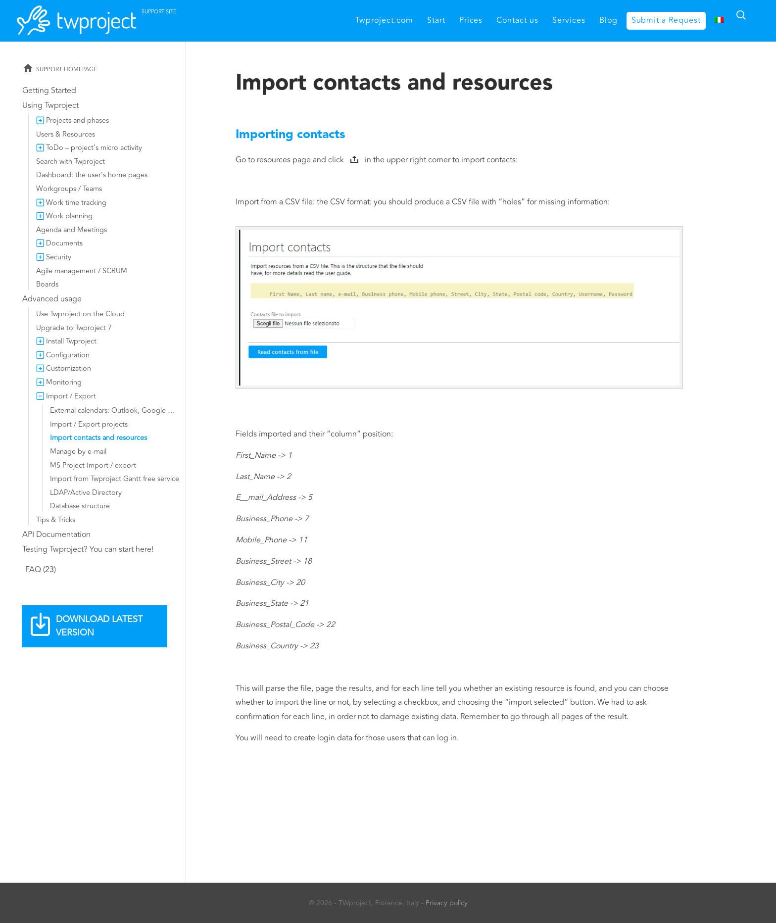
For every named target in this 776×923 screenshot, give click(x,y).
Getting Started (49, 91)
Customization (68, 368)
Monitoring (64, 382)
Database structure (80, 506)
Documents (64, 243)
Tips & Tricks (55, 520)
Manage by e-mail (78, 451)
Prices (471, 20)
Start (436, 20)
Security (58, 257)
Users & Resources (65, 134)
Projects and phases (77, 120)
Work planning (69, 216)
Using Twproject (50, 105)
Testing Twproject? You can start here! (87, 549)
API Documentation (56, 534)
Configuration (68, 355)
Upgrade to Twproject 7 (74, 328)
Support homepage (66, 69)
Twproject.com (384, 20)
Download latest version (99, 625)
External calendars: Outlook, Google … (112, 410)
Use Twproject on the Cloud (80, 314)
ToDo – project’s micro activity (94, 147)
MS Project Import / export (93, 465)
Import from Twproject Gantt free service (114, 479)
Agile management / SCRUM (81, 271)
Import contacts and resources (98, 437)
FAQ (33, 570)
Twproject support (130, 18)
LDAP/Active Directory (86, 492)
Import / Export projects (89, 424)
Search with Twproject (70, 161)
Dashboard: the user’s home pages (91, 175)
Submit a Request (666, 20)
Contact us (517, 20)
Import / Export (71, 396)
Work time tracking (76, 202)
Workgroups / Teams (69, 188)
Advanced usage (52, 299)
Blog (608, 20)
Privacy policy (447, 903)
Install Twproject (71, 341)
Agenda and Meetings (71, 230)
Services (568, 20)
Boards (47, 284)
